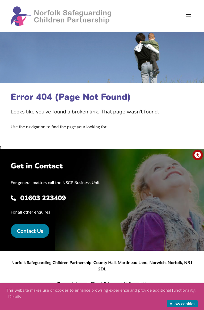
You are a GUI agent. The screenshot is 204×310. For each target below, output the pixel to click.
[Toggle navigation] (188, 16)
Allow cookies (182, 303)
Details (14, 296)
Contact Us (30, 231)
